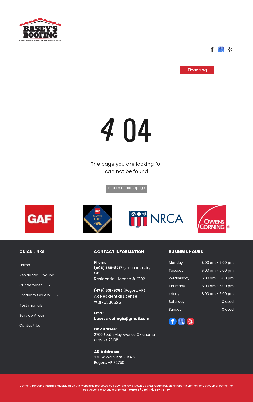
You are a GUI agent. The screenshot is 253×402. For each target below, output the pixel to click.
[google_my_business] (221, 49)
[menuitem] (48, 66)
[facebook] (212, 49)
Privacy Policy (159, 390)
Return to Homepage (126, 187)
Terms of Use (137, 390)
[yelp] (230, 49)
